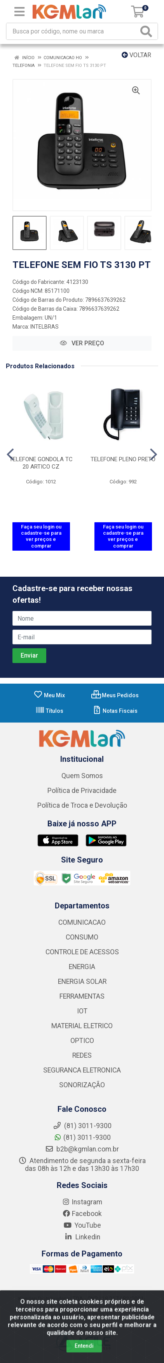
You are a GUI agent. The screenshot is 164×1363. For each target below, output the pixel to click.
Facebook (82, 1214)
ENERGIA (82, 967)
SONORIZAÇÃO (82, 1085)
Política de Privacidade (82, 790)
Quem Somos (82, 776)
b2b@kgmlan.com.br (82, 1149)
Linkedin (82, 1237)
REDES (82, 1055)
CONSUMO (82, 937)
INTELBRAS (44, 327)
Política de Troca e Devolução (82, 805)
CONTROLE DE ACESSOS (82, 952)
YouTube (82, 1225)
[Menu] (19, 12)
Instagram (82, 1202)
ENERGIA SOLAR (82, 981)
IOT (82, 1011)
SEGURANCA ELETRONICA (82, 1070)
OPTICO (82, 1041)
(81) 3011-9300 (82, 1137)
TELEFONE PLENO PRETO (123, 459)
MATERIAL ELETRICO (82, 1026)
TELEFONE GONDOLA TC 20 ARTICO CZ (41, 463)
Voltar (136, 55)
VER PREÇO (82, 343)
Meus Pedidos (115, 695)
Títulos (49, 711)
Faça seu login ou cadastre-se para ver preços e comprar (41, 536)
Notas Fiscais (115, 711)
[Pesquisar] (147, 31)
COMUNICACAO (82, 922)
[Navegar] (10, 454)
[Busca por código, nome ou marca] (72, 31)
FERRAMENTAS (82, 996)
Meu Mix (49, 695)
